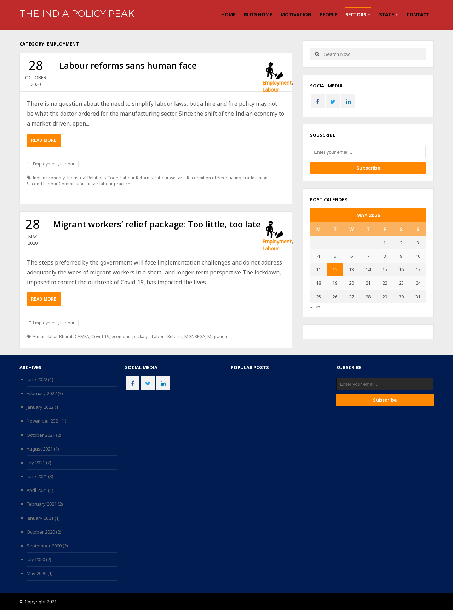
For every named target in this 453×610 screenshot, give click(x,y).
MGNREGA (194, 336)
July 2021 (36, 462)
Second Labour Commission (56, 184)
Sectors (355, 14)
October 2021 (41, 435)
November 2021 (43, 421)
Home (228, 14)
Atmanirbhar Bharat (53, 336)
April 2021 (37, 490)
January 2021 (40, 518)
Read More (46, 141)
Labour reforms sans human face (128, 65)
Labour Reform (167, 336)
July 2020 (36, 559)
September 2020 (44, 545)
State (386, 14)
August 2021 (40, 449)
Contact (418, 14)
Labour (270, 89)
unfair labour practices (110, 184)
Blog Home (258, 14)
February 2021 (42, 504)
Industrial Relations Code (92, 178)
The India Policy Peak (76, 13)
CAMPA (82, 336)
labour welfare (170, 178)
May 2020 (36, 573)
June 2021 (37, 476)
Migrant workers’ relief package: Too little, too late (157, 224)
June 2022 (37, 379)
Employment (277, 82)
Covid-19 (100, 336)
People (328, 14)
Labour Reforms (136, 178)
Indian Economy (49, 178)
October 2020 (41, 532)
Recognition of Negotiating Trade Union (227, 178)
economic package (130, 336)
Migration (217, 336)
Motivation (296, 14)
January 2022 (40, 407)
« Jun (315, 306)
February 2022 (42, 393)
